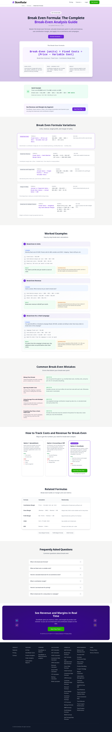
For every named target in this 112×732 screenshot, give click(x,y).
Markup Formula (68, 705)
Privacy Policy (68, 633)
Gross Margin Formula (44, 533)
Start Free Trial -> (56, 629)
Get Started (94, 2)
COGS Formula (69, 533)
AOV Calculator (55, 650)
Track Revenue (81, 689)
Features (79, 2)
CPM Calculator (55, 662)
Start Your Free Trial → (79, 470)
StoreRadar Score (30, 653)
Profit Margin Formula (58, 533)
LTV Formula (67, 702)
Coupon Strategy (81, 669)
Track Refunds (81, 701)
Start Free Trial (79, 109)
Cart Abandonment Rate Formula (68, 661)
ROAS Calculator (55, 681)
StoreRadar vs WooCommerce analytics (42, 656)
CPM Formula (67, 678)
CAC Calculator (55, 653)
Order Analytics (30, 658)
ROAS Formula (68, 715)
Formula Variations (56, 36)
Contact (15, 655)
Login (86, 2)
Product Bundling (81, 666)
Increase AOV (80, 654)
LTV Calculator (55, 674)
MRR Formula (67, 707)
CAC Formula (67, 657)
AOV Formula (67, 650)
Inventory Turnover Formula (66, 697)
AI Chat (27, 650)
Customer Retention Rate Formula (68, 682)
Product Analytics (30, 655)
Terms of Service (59, 633)
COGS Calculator (55, 655)
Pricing (71, 2)
